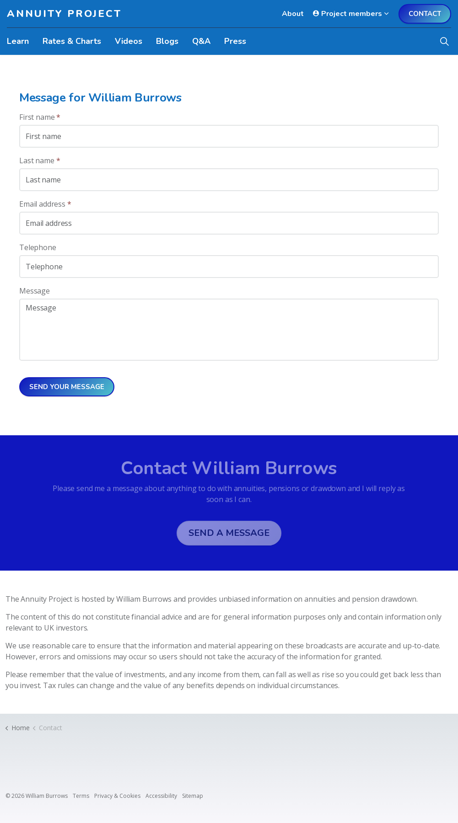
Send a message (229, 533)
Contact (424, 14)
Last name (39, 160)
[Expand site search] (444, 41)
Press (235, 41)
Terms (81, 796)
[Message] (229, 330)
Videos (128, 41)
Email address (45, 204)
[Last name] (229, 179)
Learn (18, 41)
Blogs (167, 41)
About (293, 14)
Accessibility (161, 796)
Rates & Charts (72, 41)
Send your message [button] (66, 387)
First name (39, 117)
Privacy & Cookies (117, 796)
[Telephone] (229, 266)
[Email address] (229, 223)
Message (34, 291)
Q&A (201, 41)
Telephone (37, 247)
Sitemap (192, 796)
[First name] (229, 136)
